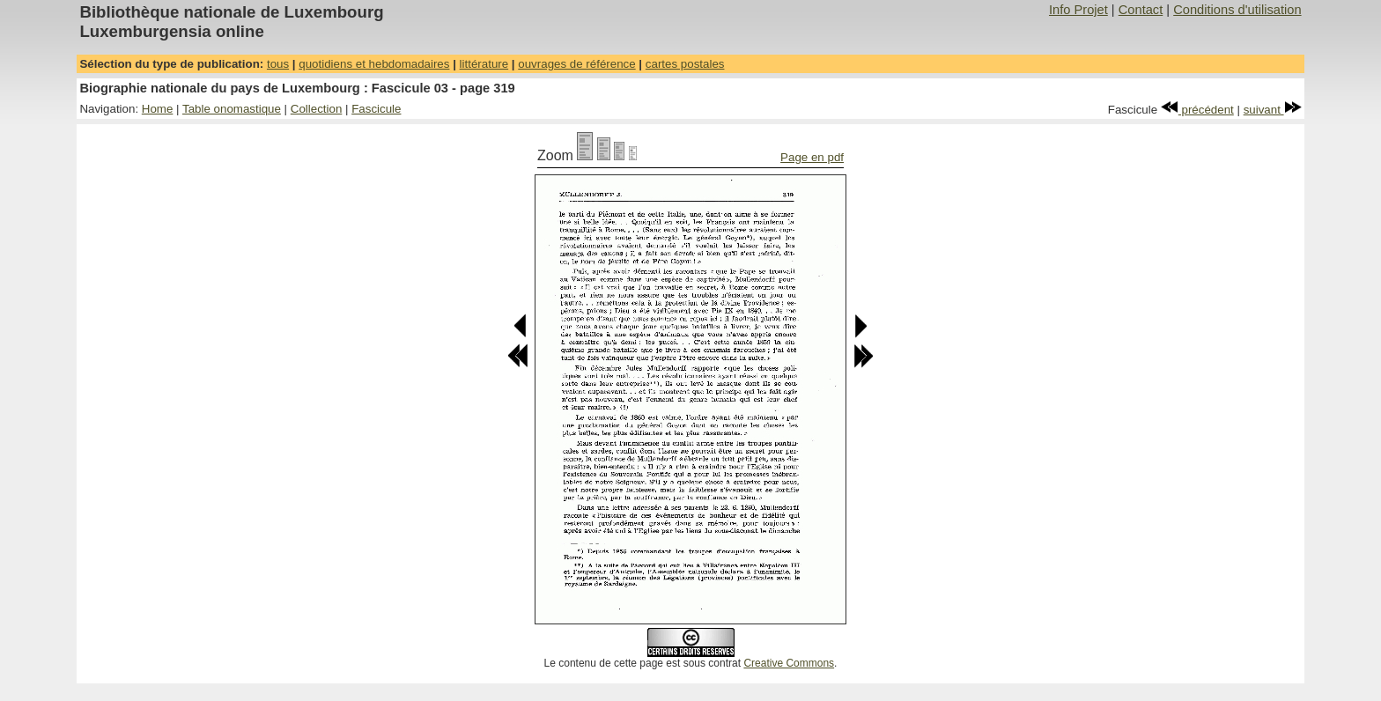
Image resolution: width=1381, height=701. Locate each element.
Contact (1141, 10)
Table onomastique (231, 108)
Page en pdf (812, 157)
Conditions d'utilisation (1237, 10)
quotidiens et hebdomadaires (374, 63)
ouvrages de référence (576, 63)
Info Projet (1078, 10)
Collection (317, 108)
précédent (1197, 109)
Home (158, 108)
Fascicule (376, 108)
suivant (1273, 109)
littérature (484, 63)
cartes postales (685, 63)
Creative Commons (788, 663)
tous (278, 63)
